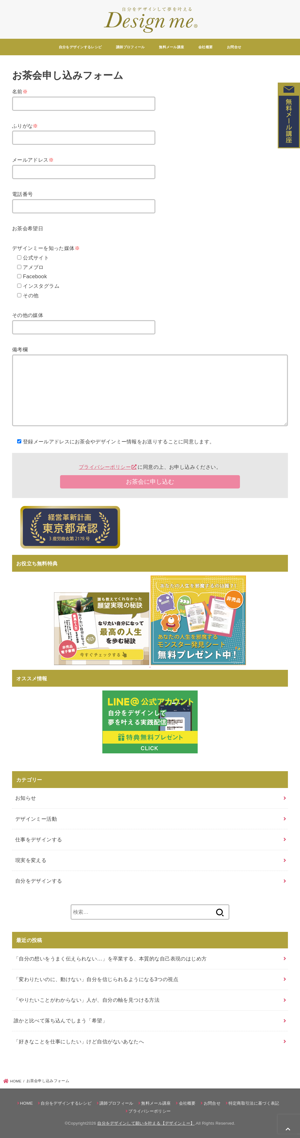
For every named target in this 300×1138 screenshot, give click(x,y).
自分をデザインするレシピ (80, 47)
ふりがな (25, 126)
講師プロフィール (130, 47)
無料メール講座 (171, 47)
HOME (26, 1103)
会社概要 (205, 47)
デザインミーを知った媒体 (46, 248)
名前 (20, 91)
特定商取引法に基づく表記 (253, 1103)
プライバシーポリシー (105, 467)
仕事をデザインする (38, 839)
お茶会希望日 (27, 228)
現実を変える (30, 860)
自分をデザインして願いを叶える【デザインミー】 (145, 1123)
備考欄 (20, 349)
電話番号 (22, 194)
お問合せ (234, 47)
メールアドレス (33, 160)
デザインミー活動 (36, 819)
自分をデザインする (38, 881)
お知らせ (25, 798)
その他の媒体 (27, 315)
